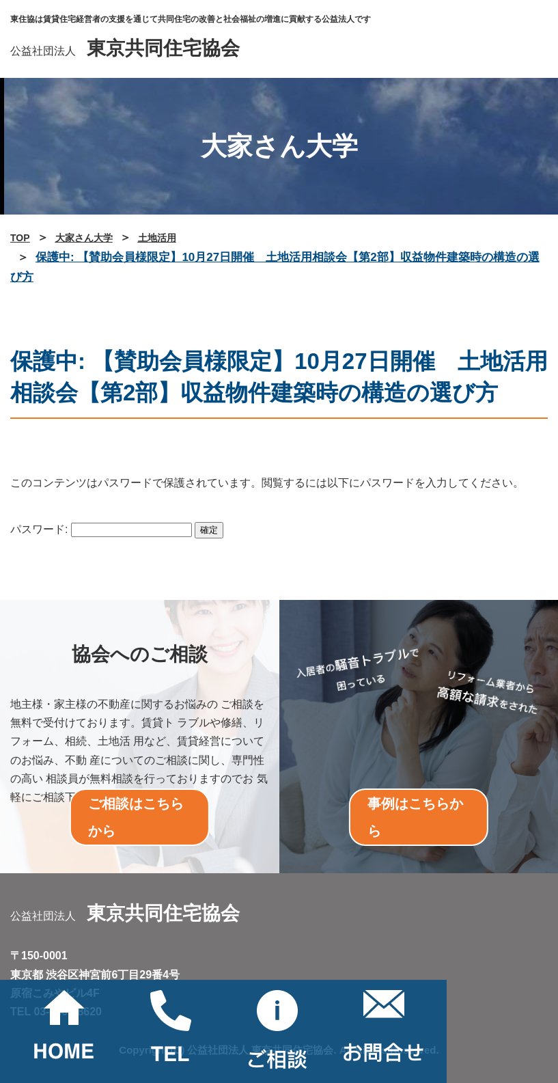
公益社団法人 (125, 51)
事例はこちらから (415, 817)
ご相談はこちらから (136, 817)
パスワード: (101, 529)
